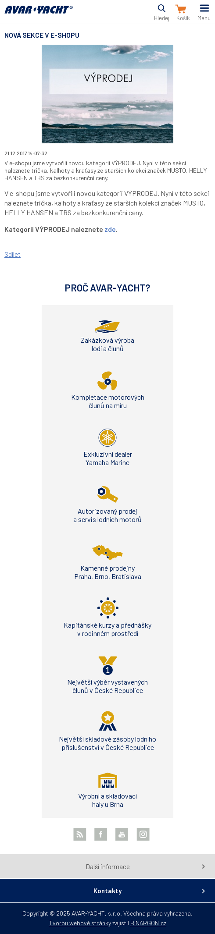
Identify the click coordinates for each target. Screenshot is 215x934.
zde (110, 229)
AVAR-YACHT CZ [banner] (38, 15)
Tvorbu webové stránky (80, 923)
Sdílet (12, 254)
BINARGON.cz (148, 923)
